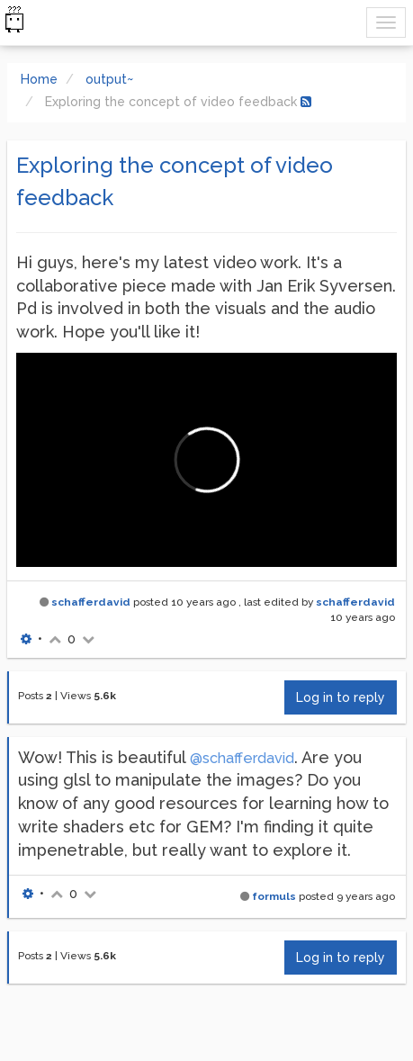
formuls (274, 896)
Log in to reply (340, 697)
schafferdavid (90, 602)
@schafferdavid (242, 758)
